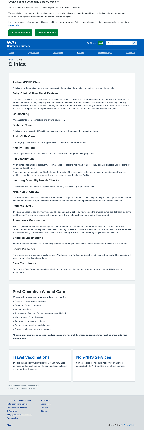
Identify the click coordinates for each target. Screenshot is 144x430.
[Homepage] (46, 44)
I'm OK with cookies (20, 32)
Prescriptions (58, 53)
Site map (44, 411)
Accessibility (45, 400)
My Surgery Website (129, 425)
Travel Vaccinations (31, 357)
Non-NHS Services (93, 357)
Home (11, 53)
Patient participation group (17, 404)
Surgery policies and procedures (19, 414)
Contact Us (130, 53)
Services (80, 53)
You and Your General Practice (19, 400)
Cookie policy (46, 404)
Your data (44, 407)
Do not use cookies (46, 32)
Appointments (33, 53)
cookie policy (14, 25)
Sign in (9, 425)
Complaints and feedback (17, 407)
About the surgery (105, 53)
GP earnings (12, 411)
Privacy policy (12, 418)
